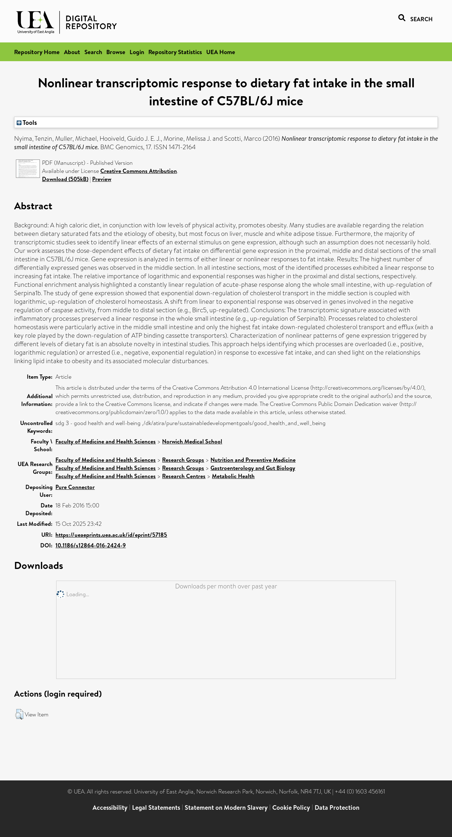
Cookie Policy (291, 807)
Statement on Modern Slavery (226, 807)
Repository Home (37, 52)
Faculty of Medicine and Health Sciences (105, 441)
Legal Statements (156, 807)
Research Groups (183, 460)
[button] (19, 714)
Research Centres (184, 476)
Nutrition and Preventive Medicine (253, 460)
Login (137, 52)
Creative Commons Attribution (138, 171)
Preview (101, 179)
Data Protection (337, 807)
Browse (115, 52)
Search (93, 52)
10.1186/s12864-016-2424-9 (90, 545)
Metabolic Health (233, 476)
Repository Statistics (175, 52)
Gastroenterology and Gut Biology (252, 468)
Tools (27, 122)
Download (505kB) (65, 179)
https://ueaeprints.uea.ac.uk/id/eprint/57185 (111, 535)
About (72, 52)
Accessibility (110, 807)
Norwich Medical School (192, 441)
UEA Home (220, 52)
